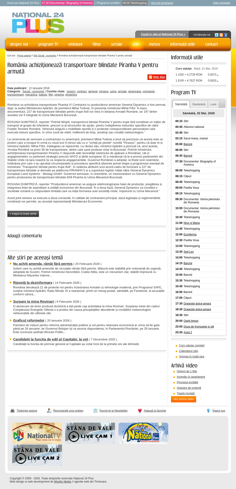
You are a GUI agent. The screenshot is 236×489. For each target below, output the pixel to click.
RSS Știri (159, 77)
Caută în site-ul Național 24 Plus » (163, 34)
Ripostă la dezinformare (32, 282)
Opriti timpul (191, 320)
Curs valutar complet (191, 345)
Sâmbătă (181, 104)
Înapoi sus (218, 410)
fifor (51, 94)
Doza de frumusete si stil (199, 326)
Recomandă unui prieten (68, 410)
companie (149, 91)
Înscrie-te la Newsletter (114, 410)
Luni (213, 104)
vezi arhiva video (183, 399)
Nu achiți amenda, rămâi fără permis (43, 264)
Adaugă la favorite (155, 410)
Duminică (198, 104)
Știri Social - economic (44, 55)
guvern (71, 91)
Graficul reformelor (28, 320)
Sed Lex (189, 251)
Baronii (188, 144)
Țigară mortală (186, 393)
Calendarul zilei (188, 351)
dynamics (71, 94)
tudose (43, 94)
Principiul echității (187, 382)
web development (39, 481)
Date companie (221, 2)
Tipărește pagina (27, 410)
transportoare (15, 94)
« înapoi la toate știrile (23, 213)
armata (122, 91)
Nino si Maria (192, 223)
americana (134, 91)
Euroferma (190, 234)
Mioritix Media (62, 481)
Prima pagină (24, 55)
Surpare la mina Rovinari (33, 301)
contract (82, 91)
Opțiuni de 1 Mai (187, 371)
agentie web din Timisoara (90, 481)
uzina (113, 91)
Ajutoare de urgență (189, 387)
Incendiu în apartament (191, 376)
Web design (17, 481)
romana (103, 91)
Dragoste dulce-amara (197, 303)
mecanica (31, 94)
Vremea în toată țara (191, 356)
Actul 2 (188, 332)
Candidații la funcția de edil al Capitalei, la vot (50, 339)
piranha (59, 94)
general (92, 91)
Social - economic (33, 91)
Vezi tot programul (162, 3)
